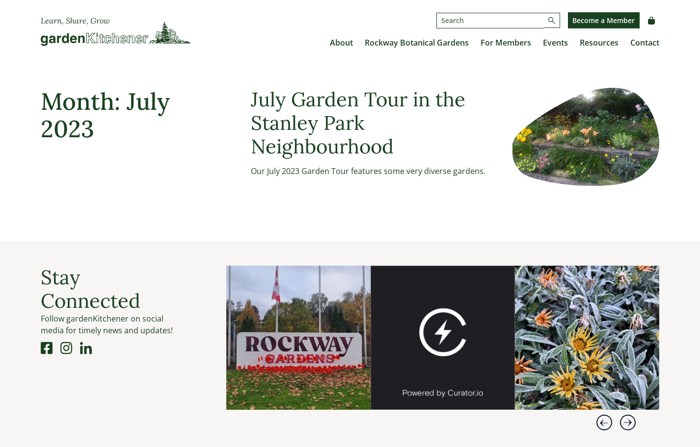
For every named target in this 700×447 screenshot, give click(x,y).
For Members (506, 42)
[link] (360, 400)
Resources (599, 42)
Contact (644, 42)
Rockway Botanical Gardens (417, 42)
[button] (604, 422)
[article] (298, 338)
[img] (298, 338)
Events (555, 42)
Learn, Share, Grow (75, 20)
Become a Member (603, 20)
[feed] (442, 345)
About (341, 42)
